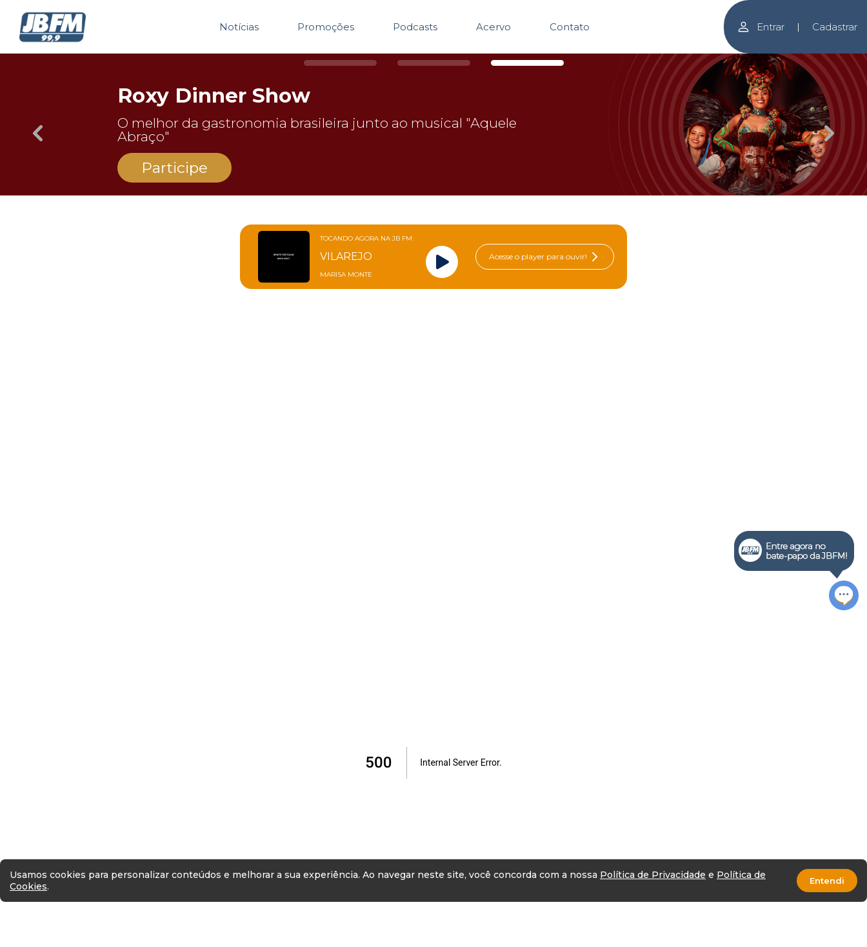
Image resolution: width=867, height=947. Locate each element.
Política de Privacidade (653, 875)
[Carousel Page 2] (433, 63)
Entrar (760, 27)
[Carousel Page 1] (340, 63)
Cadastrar (834, 27)
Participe (174, 168)
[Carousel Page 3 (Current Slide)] (527, 63)
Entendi (827, 880)
